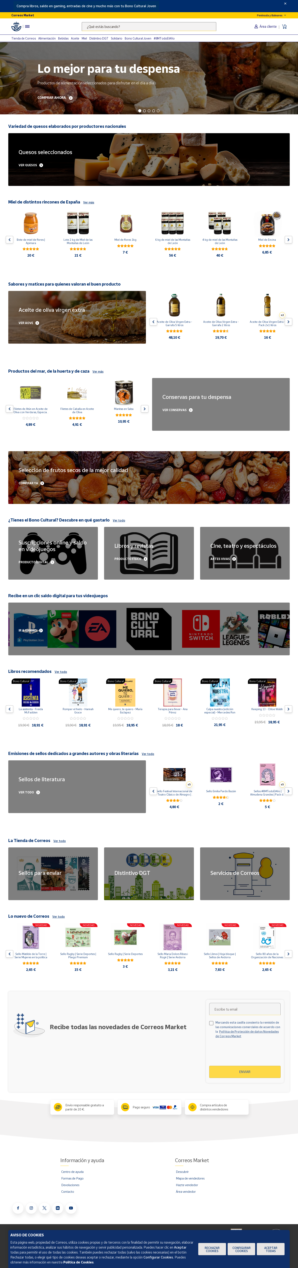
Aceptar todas (270, 1249)
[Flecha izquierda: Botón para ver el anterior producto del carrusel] (9, 239)
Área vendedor (186, 1191)
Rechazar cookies (212, 1249)
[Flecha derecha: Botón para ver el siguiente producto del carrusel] (288, 239)
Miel (84, 38)
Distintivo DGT (98, 38)
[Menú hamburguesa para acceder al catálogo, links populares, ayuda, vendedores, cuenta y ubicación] (27, 26)
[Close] (285, 3)
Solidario (116, 38)
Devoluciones (70, 1185)
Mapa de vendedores (190, 1178)
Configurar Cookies (241, 1249)
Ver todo (119, 520)
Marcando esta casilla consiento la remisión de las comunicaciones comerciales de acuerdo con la (247, 1029)
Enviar (244, 1072)
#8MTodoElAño (164, 38)
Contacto (67, 1191)
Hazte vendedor (187, 1185)
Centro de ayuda (72, 1171)
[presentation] (244, 1054)
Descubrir (182, 1171)
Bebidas (63, 38)
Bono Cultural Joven (138, 38)
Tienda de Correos (23, 38)
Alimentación (47, 38)
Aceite (75, 38)
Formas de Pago (72, 1178)
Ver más (88, 202)
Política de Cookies (78, 1262)
